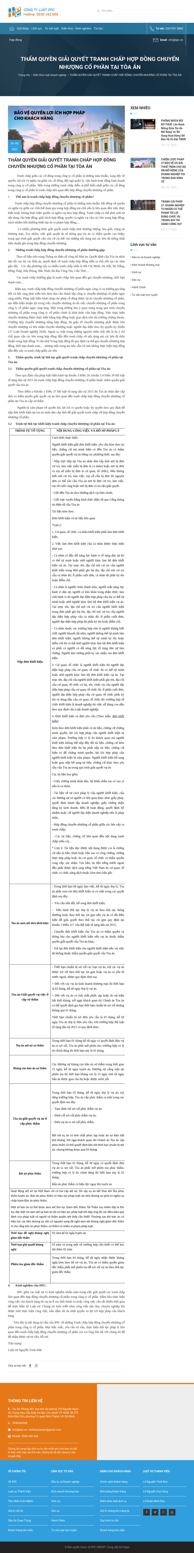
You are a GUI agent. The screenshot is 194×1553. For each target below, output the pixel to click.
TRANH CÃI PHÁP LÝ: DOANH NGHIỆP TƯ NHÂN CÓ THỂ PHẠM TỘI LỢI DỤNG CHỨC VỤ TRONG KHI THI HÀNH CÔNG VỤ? (172, 213)
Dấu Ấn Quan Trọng (19, 1520)
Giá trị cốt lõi (15, 1510)
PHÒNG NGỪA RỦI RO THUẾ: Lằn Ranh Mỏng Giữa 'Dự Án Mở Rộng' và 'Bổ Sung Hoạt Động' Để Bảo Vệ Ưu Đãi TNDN (173, 130)
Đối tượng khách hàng (113, 1491)
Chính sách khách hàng (113, 1481)
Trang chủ (24, 75)
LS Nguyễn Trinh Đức (155, 1481)
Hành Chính (138, 287)
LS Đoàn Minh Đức (154, 1501)
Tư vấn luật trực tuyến (144, 294)
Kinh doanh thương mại (145, 264)
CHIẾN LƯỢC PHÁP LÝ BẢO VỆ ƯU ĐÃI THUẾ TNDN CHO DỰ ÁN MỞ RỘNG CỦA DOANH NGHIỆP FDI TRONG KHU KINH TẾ (173, 170)
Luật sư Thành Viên (19, 1491)
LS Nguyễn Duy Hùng (155, 1491)
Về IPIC (12, 1481)
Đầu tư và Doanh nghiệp (145, 257)
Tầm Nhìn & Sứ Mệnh (20, 1501)
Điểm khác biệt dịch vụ (113, 1501)
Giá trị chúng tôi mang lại (114, 1510)
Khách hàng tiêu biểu (20, 1530)
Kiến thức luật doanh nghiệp (49, 75)
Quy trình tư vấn (109, 1520)
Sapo (126, 1547)
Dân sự (135, 279)
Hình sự (136, 272)
